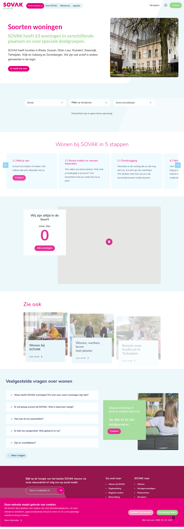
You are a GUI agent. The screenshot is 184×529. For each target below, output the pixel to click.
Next (177, 171)
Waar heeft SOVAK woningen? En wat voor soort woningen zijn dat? (51, 399)
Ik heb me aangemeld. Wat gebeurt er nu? (37, 435)
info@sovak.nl (119, 428)
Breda (30, 106)
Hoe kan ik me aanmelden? (28, 423)
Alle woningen (45, 252)
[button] (109, 245)
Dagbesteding (115, 489)
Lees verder (35, 364)
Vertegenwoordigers (146, 489)
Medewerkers (143, 493)
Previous (5, 171)
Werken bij (65, 6)
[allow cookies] (167, 512)
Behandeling (114, 497)
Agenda (76, 5)
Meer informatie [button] (11, 520)
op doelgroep (82, 106)
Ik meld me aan (18, 68)
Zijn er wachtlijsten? (25, 447)
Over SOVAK (51, 6)
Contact (176, 5)
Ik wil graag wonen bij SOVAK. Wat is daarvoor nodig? (43, 411)
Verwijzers (154, 5)
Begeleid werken (116, 493)
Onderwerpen (35, 5)
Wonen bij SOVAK (117, 484)
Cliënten (141, 484)
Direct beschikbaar (125, 106)
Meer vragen (16, 459)
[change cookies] (140, 512)
